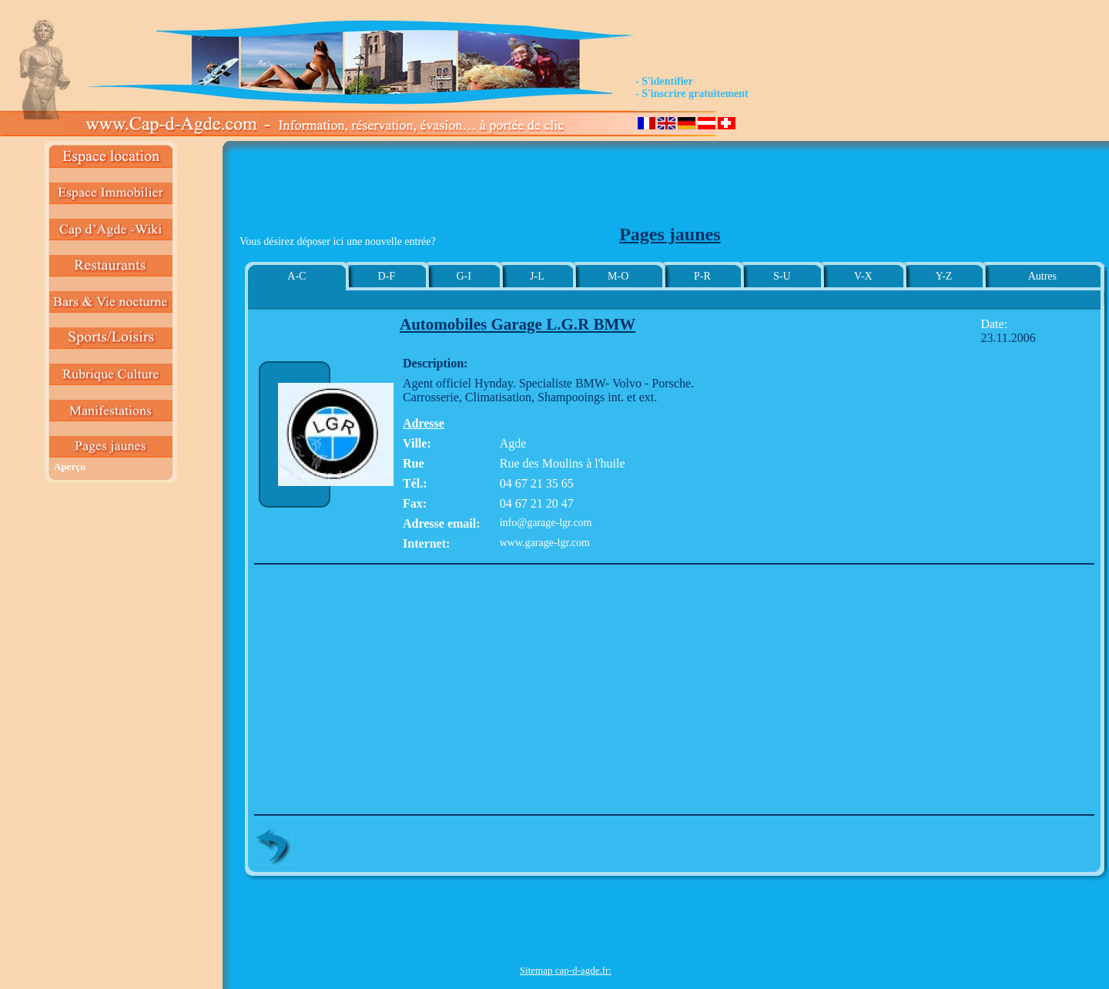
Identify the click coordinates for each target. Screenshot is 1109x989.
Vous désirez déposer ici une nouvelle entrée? (338, 241)
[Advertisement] (565, 189)
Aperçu (69, 466)
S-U (782, 276)
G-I (463, 276)
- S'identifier (664, 81)
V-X (863, 276)
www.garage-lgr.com (545, 542)
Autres (1042, 276)
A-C (296, 276)
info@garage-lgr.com (546, 522)
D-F (387, 276)
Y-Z (944, 276)
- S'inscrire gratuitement (692, 93)
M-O (618, 276)
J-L (537, 276)
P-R (702, 276)
